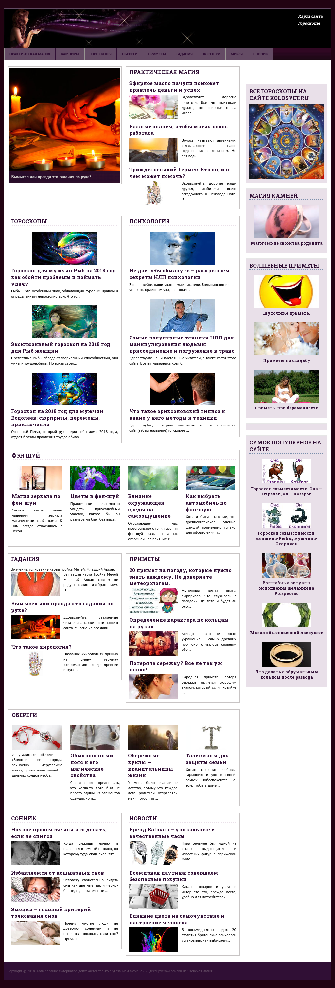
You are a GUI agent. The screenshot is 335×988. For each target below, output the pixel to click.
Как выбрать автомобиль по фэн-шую (206, 502)
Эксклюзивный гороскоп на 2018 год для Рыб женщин (60, 347)
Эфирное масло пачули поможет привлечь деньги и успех (174, 86)
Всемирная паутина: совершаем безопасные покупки (173, 875)
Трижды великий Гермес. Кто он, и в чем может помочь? (179, 172)
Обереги (130, 53)
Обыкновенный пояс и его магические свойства (91, 765)
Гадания (184, 53)
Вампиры (70, 53)
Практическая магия (29, 53)
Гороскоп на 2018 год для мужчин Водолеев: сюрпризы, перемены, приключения (57, 417)
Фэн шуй (211, 53)
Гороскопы (309, 23)
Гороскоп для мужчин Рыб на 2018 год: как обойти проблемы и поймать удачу (64, 277)
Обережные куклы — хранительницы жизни (150, 765)
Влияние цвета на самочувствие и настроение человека (176, 919)
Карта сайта (310, 16)
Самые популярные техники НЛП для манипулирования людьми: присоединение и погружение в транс (182, 344)
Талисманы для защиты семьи (207, 758)
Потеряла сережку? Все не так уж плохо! (175, 666)
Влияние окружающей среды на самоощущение (149, 506)
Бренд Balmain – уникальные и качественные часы (172, 832)
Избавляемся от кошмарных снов (57, 872)
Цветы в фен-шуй (94, 496)
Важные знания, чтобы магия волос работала (178, 129)
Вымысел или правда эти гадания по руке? (62, 606)
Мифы (237, 53)
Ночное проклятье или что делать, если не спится (59, 832)
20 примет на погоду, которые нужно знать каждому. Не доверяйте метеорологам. (180, 576)
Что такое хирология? (41, 646)
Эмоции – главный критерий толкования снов (51, 912)
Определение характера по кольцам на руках (179, 623)
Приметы (157, 53)
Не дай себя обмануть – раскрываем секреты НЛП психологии (179, 273)
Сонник (260, 53)
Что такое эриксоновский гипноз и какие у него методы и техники (177, 414)
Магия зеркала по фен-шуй (36, 499)
